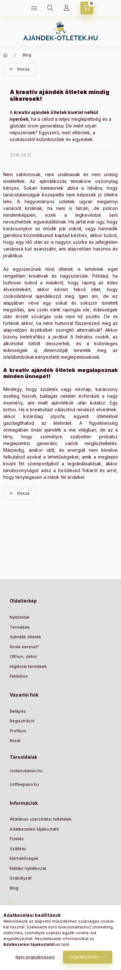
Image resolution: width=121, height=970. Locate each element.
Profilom (18, 730)
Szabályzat (21, 877)
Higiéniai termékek (28, 666)
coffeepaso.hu (24, 784)
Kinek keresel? (24, 646)
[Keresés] (50, 8)
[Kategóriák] (34, 8)
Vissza (23, 69)
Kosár (15, 740)
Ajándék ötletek (25, 636)
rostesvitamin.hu (26, 770)
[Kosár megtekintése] (86, 8)
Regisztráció (22, 720)
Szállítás (18, 848)
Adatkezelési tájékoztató (34, 829)
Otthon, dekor (23, 656)
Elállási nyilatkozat (28, 868)
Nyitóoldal (19, 617)
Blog (27, 54)
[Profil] (66, 8)
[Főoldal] (5, 55)
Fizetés (17, 838)
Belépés (18, 711)
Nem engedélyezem (35, 957)
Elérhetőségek (24, 858)
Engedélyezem (84, 957)
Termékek (20, 627)
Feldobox (19, 676)
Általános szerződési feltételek (41, 819)
